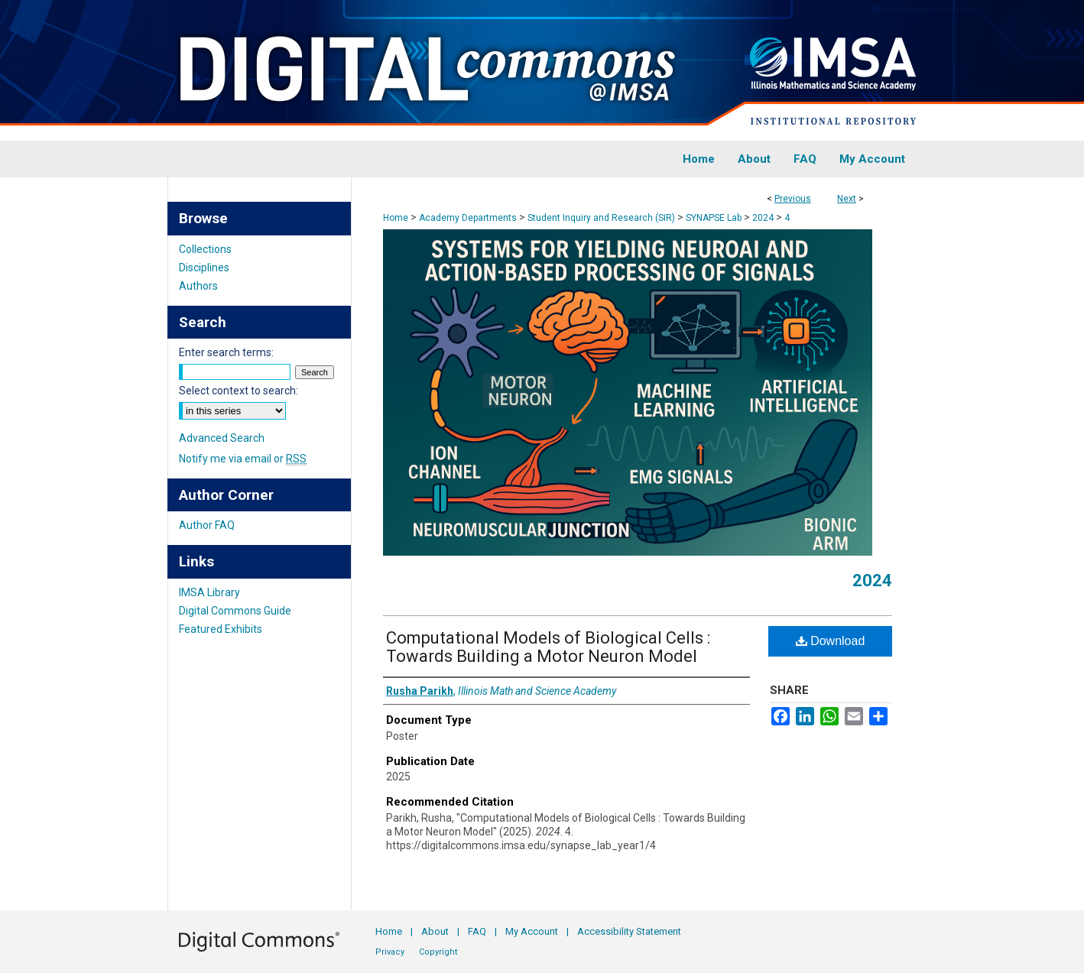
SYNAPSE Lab (714, 217)
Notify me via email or (243, 458)
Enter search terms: (226, 352)
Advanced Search (222, 438)
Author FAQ (207, 525)
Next (846, 198)
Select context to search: (238, 390)
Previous (792, 198)
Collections (205, 249)
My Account (531, 931)
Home (395, 217)
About (435, 931)
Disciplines (204, 267)
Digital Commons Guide (235, 611)
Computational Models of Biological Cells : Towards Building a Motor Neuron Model (548, 647)
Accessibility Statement (629, 931)
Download (830, 640)
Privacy (389, 952)
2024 (763, 217)
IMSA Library (209, 592)
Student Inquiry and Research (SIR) (601, 217)
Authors (198, 286)
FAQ (477, 931)
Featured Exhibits (220, 629)
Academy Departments (468, 217)
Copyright (438, 952)
